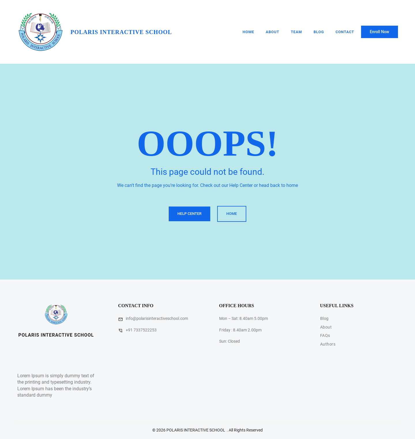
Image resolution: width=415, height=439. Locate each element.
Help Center (189, 213)
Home (248, 32)
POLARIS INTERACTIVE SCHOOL (121, 32)
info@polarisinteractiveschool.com (157, 318)
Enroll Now (379, 31)
